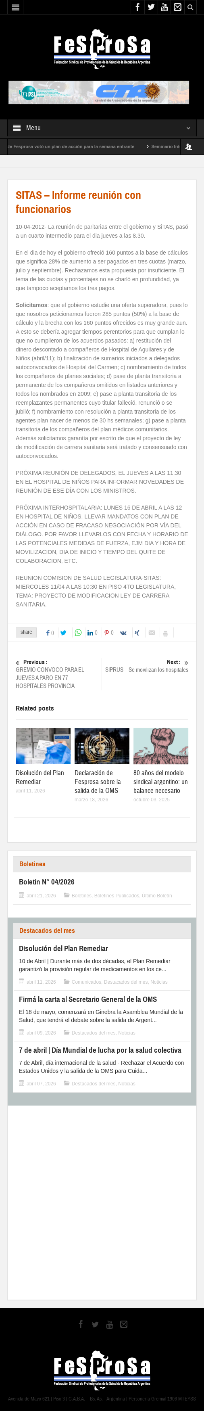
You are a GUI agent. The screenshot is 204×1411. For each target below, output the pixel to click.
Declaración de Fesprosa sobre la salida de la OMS (98, 782)
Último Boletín (157, 896)
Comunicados (86, 982)
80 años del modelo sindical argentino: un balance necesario (160, 782)
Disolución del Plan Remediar (40, 777)
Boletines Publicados (116, 896)
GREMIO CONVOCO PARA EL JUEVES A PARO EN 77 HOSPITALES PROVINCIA (58, 674)
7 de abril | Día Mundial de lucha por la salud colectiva (100, 1050)
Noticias (159, 982)
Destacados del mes (47, 930)
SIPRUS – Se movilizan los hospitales (146, 666)
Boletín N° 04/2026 (47, 881)
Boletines (32, 864)
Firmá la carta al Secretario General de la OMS (88, 999)
